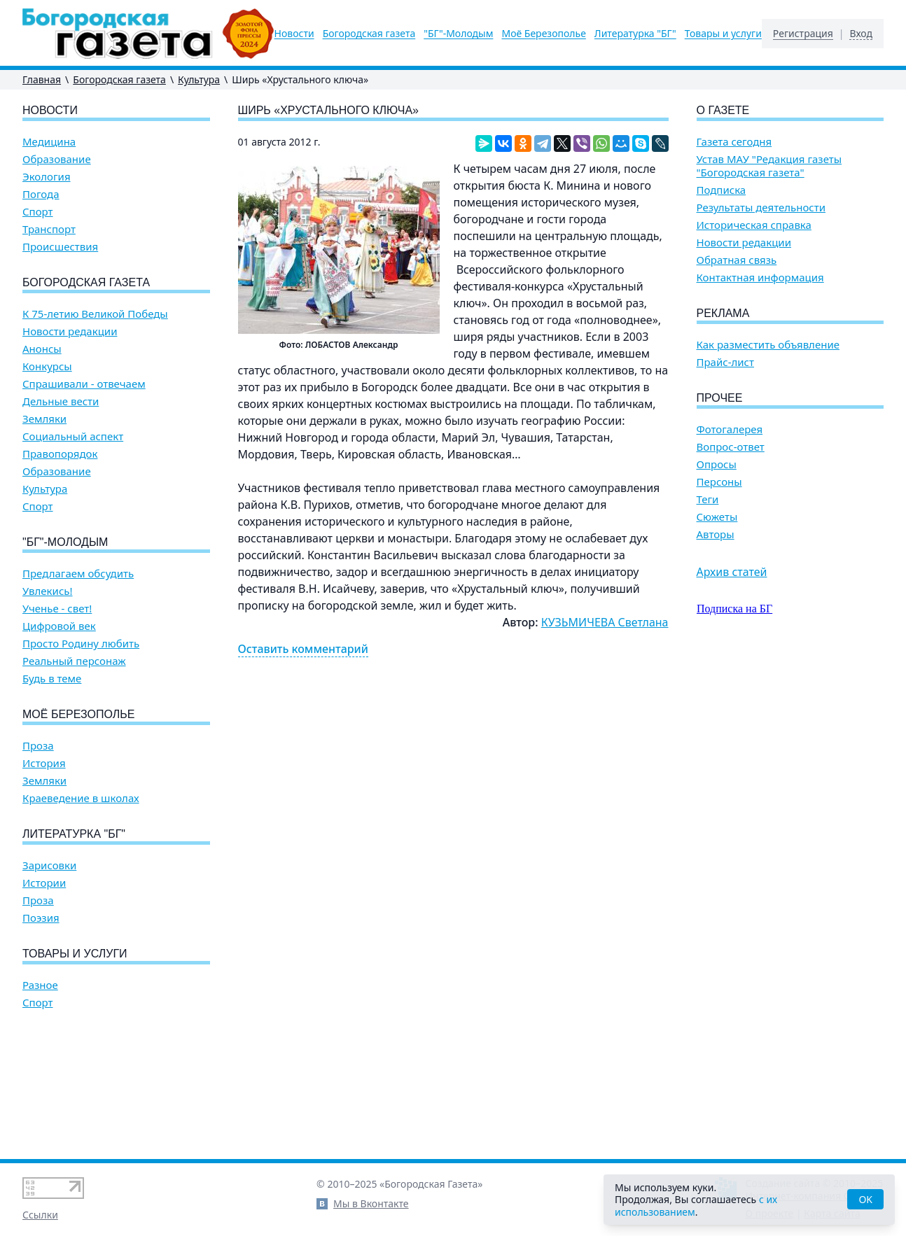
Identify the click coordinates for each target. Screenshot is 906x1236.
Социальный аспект (72, 436)
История (44, 763)
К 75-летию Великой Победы (95, 314)
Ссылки (40, 1214)
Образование (56, 159)
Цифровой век (59, 626)
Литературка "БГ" (635, 33)
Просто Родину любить (80, 643)
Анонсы (42, 349)
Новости (294, 33)
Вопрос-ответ (731, 447)
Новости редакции (69, 331)
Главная (41, 79)
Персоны (719, 482)
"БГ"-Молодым (458, 33)
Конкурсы (47, 366)
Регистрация (803, 33)
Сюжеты (717, 517)
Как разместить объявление (768, 344)
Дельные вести (60, 401)
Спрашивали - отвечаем (84, 384)
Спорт (37, 211)
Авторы (715, 534)
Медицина (49, 141)
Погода (41, 194)
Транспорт (49, 229)
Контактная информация (760, 277)
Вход (860, 33)
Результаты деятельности (761, 207)
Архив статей (732, 572)
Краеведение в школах (80, 798)
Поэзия (41, 918)
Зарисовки (49, 865)
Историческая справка (754, 225)
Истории (44, 883)
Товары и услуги (723, 33)
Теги (708, 499)
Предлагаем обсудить (78, 573)
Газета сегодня (734, 141)
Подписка (721, 190)
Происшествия (60, 246)
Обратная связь (737, 260)
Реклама (723, 313)
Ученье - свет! (57, 608)
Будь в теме (51, 678)
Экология (46, 176)
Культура (199, 79)
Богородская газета (369, 33)
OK (865, 1199)
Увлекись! (47, 591)
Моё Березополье (543, 33)
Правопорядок (59, 454)
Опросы (717, 464)
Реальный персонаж (74, 661)
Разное (40, 985)
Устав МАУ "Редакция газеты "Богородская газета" (769, 166)
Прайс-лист (726, 362)
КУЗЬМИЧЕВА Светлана (605, 622)
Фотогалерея (730, 429)
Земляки (44, 419)
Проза (38, 745)
